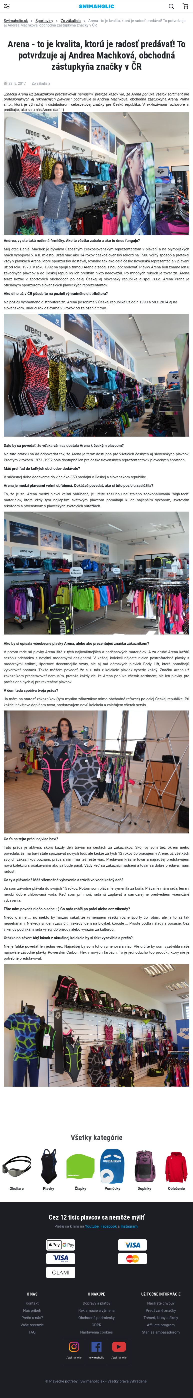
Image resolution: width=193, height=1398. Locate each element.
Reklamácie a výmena (96, 1310)
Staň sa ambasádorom (161, 1332)
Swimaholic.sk (16, 20)
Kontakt (32, 1303)
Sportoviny (44, 20)
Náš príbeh (32, 1310)
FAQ (32, 1332)
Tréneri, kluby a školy (161, 1318)
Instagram (129, 1226)
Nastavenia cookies (96, 1332)
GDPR (97, 1325)
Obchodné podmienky (96, 1318)
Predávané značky (161, 1310)
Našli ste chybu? (160, 1303)
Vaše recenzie (32, 1325)
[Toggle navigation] (7, 6)
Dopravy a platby (96, 1303)
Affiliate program (161, 1325)
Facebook (108, 1226)
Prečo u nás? (32, 1318)
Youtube (92, 1226)
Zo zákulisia (70, 20)
